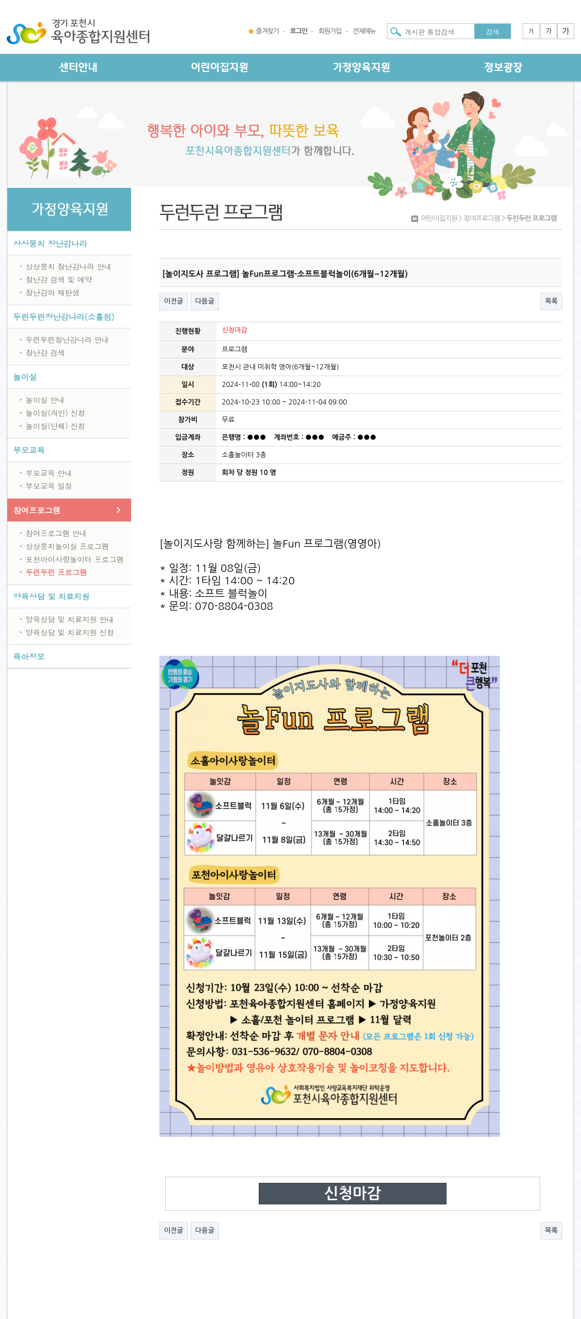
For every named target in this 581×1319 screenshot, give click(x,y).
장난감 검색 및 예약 (59, 279)
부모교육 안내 (49, 472)
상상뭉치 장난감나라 (50, 243)
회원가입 (329, 31)
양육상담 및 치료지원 (51, 596)
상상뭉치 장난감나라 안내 (69, 266)
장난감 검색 (45, 352)
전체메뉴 (364, 31)
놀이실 (25, 376)
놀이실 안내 (45, 399)
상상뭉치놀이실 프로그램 (67, 546)
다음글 (204, 301)
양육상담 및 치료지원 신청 (70, 632)
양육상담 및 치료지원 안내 (70, 619)
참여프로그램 (37, 510)
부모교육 (29, 450)
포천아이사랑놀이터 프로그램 (75, 559)
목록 (551, 301)
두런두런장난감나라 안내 (67, 339)
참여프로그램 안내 (56, 533)
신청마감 (352, 1193)
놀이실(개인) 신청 (55, 412)
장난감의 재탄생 (52, 292)
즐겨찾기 (267, 31)
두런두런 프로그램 (56, 572)
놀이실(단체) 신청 (55, 425)
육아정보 (29, 656)
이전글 (173, 301)
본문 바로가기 (0, 0)
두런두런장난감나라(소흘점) (64, 316)
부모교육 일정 (49, 486)
